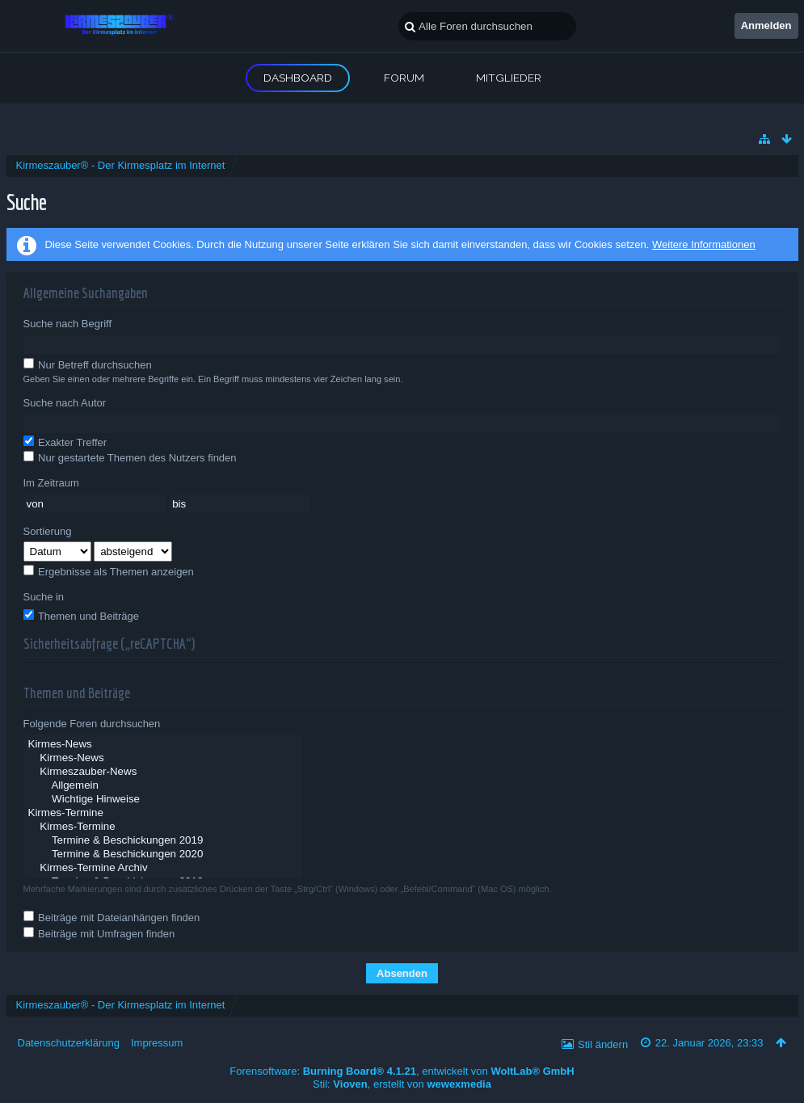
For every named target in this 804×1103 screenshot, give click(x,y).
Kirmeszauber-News (163, 772)
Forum (404, 77)
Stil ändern (603, 1044)
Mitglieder (508, 77)
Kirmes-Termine (163, 813)
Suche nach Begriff (67, 324)
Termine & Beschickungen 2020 (163, 854)
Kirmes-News (163, 744)
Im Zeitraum (51, 483)
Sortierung (47, 531)
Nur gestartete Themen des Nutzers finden (130, 457)
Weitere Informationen (704, 244)
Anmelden (766, 25)
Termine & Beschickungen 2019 (163, 841)
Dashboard (297, 77)
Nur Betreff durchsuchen (87, 364)
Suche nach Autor (65, 403)
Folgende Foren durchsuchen (92, 724)
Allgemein (163, 786)
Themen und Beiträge (81, 615)
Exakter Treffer (65, 442)
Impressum (157, 1043)
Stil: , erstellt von (402, 1084)
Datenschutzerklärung (69, 1043)
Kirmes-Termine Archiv (163, 868)
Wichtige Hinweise (163, 799)
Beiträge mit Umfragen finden (99, 933)
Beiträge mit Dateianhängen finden (111, 917)
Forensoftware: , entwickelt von (401, 1071)
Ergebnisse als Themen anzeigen (108, 571)
